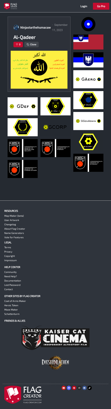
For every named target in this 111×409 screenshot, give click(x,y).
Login (83, 6)
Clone (31, 44)
